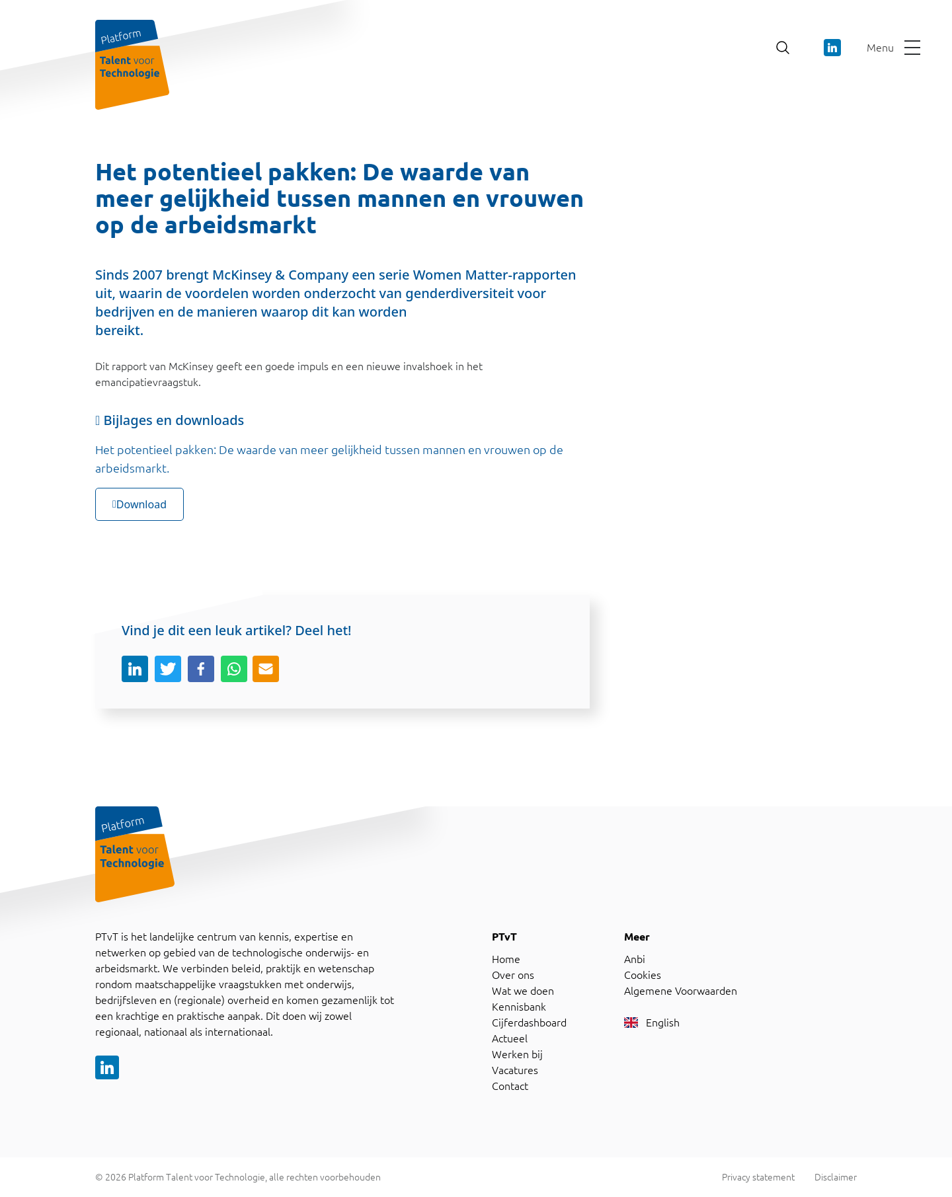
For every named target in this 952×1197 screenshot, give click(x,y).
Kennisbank (519, 1007)
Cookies (642, 975)
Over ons (513, 975)
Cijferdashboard (529, 1022)
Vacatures (515, 1070)
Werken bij (517, 1054)
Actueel (510, 1038)
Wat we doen (523, 991)
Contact (510, 1086)
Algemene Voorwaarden (680, 991)
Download (139, 504)
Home (506, 959)
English (652, 1022)
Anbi (634, 959)
